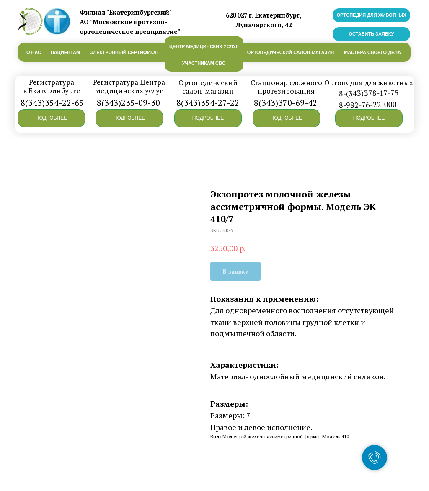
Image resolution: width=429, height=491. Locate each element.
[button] (51, 118)
